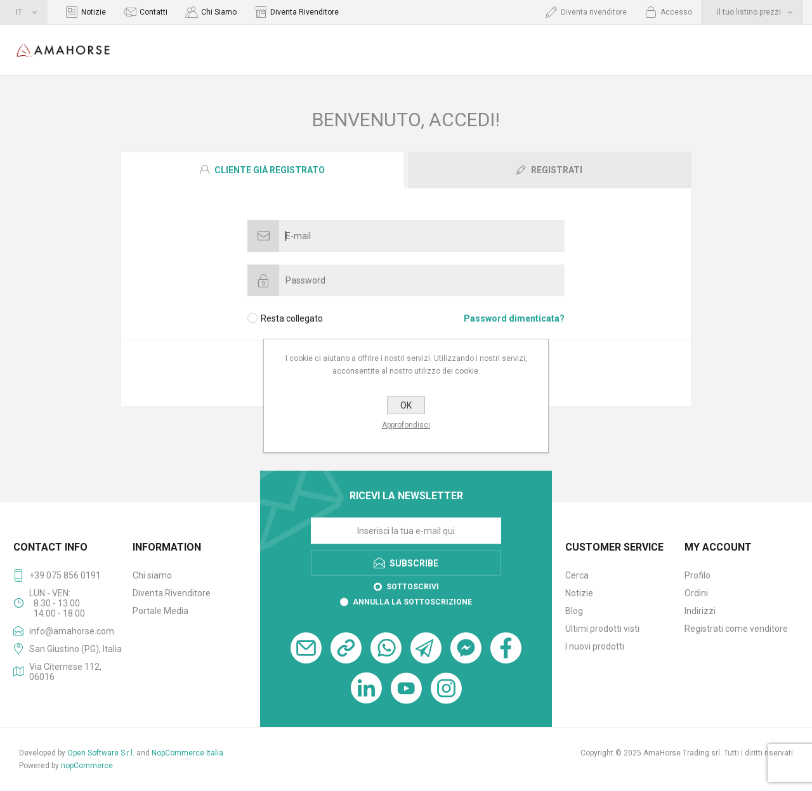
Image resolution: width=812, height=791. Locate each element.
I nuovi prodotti (594, 646)
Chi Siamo (219, 12)
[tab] (263, 170)
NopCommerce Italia (187, 753)
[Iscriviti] (406, 531)
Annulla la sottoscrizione (412, 602)
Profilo (697, 575)
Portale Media (160, 611)
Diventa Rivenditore (304, 12)
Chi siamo (152, 575)
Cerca (577, 575)
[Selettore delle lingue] (24, 12)
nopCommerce (87, 765)
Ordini (696, 593)
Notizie (93, 12)
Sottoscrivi (412, 586)
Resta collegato (292, 318)
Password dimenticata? (514, 318)
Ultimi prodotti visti (602, 629)
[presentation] (263, 170)
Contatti (153, 12)
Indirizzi (700, 611)
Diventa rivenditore (594, 12)
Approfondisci (406, 425)
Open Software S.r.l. (100, 753)
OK (406, 405)
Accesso (676, 12)
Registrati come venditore (736, 629)
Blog (574, 611)
